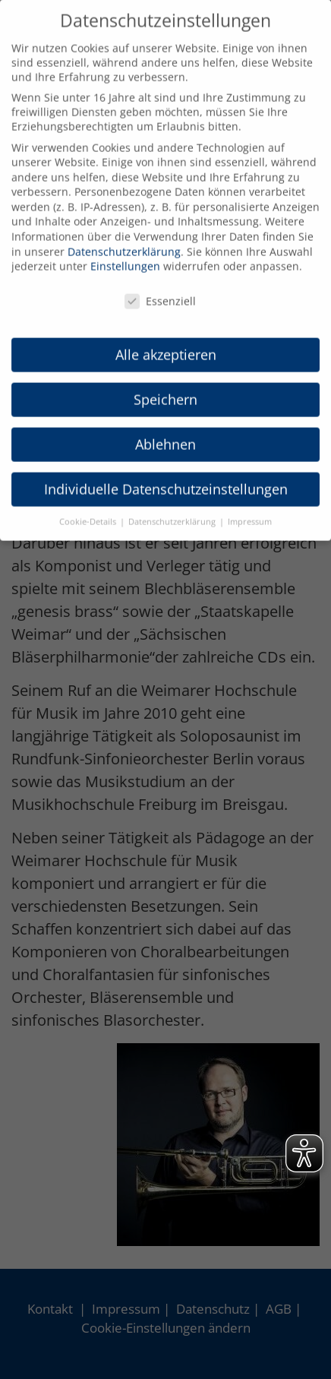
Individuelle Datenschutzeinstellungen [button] (166, 476)
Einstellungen (125, 253)
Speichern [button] (165, 386)
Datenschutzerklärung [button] (173, 509)
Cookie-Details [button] (88, 509)
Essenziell (160, 288)
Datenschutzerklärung (124, 238)
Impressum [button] (250, 509)
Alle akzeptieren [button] (165, 341)
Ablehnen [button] (165, 431)
